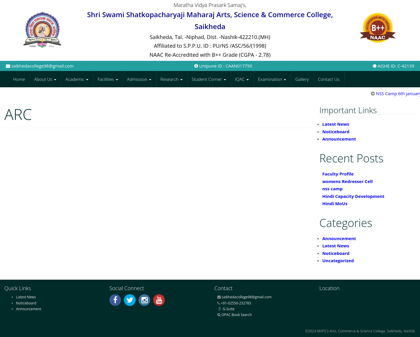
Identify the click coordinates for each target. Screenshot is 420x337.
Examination (272, 79)
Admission (139, 79)
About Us (45, 79)
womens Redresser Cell (347, 181)
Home (19, 79)
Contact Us (329, 79)
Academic (76, 79)
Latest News (335, 124)
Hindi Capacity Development (353, 196)
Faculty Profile (338, 174)
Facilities (107, 79)
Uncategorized (338, 260)
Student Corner (209, 79)
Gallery (302, 79)
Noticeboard (335, 131)
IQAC (242, 79)
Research (171, 79)
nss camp (332, 188)
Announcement (339, 139)
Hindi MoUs (334, 203)
